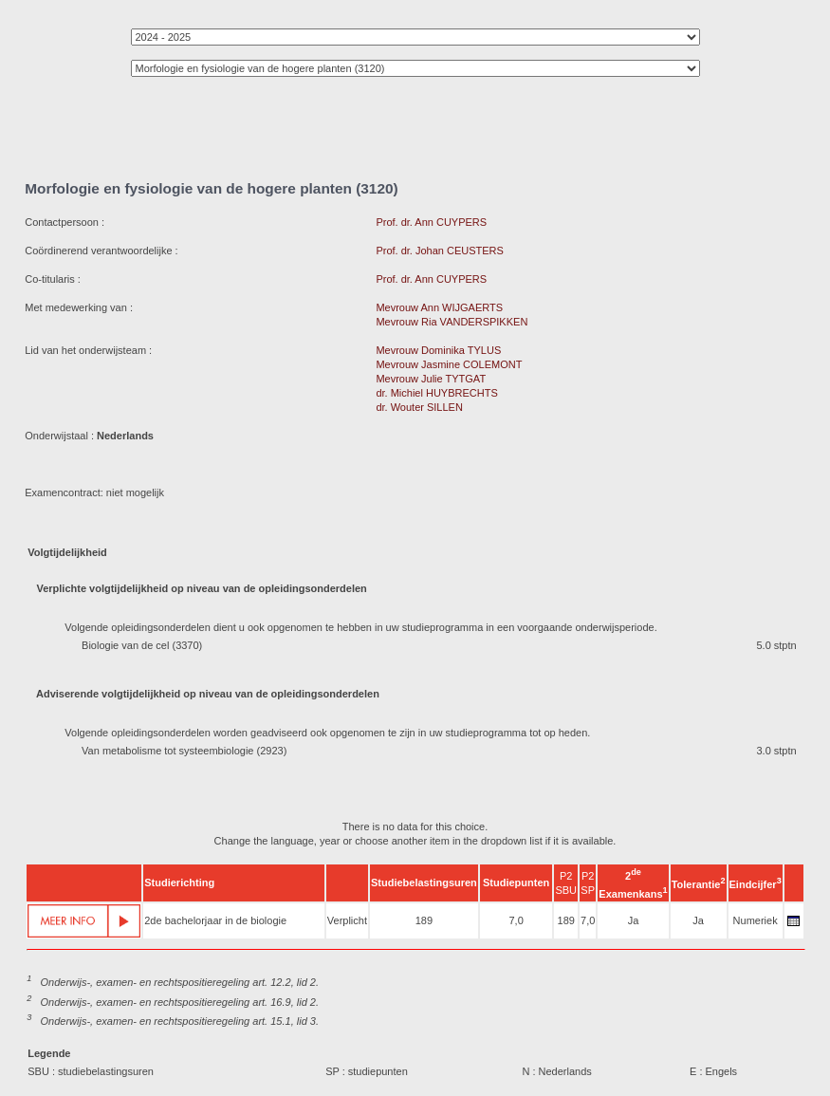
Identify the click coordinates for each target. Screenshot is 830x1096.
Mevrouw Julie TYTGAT (431, 378)
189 (424, 920)
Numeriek (755, 920)
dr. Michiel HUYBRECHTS (436, 393)
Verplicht (347, 920)
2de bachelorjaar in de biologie (215, 920)
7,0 (515, 920)
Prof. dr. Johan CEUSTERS (440, 250)
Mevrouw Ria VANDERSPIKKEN (451, 321)
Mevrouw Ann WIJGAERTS (439, 307)
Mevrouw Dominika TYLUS (438, 350)
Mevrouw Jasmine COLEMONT (449, 364)
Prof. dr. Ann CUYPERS (431, 222)
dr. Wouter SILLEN (419, 407)
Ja (633, 920)
